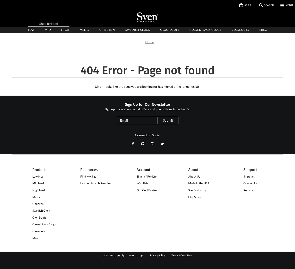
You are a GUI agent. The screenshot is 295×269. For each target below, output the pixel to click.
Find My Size (88, 176)
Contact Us (250, 183)
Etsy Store (194, 197)
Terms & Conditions (181, 255)
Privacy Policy (157, 255)
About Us (194, 176)
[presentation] (65, 30)
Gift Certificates (147, 190)
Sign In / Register (147, 176)
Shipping (248, 176)
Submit (168, 120)
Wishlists (142, 183)
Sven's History (197, 190)
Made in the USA (198, 183)
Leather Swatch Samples (95, 183)
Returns (248, 190)
